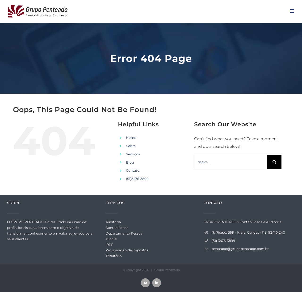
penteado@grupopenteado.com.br (240, 249)
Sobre (131, 146)
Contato (132, 170)
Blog (130, 162)
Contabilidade (116, 228)
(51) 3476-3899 (223, 241)
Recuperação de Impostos (126, 250)
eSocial (111, 239)
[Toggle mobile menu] (292, 11)
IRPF (109, 245)
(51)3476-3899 (137, 179)
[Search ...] (230, 162)
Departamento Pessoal (124, 233)
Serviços (133, 154)
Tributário (113, 256)
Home (131, 137)
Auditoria (113, 222)
